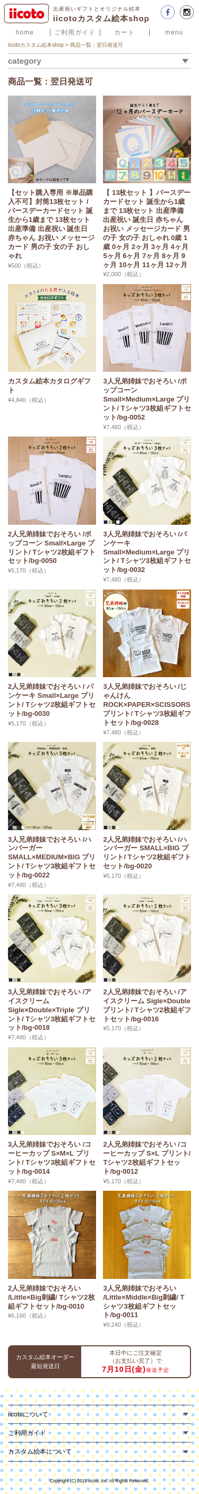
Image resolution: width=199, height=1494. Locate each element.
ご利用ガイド (75, 32)
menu (174, 32)
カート (124, 32)
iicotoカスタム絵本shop (36, 45)
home (25, 32)
